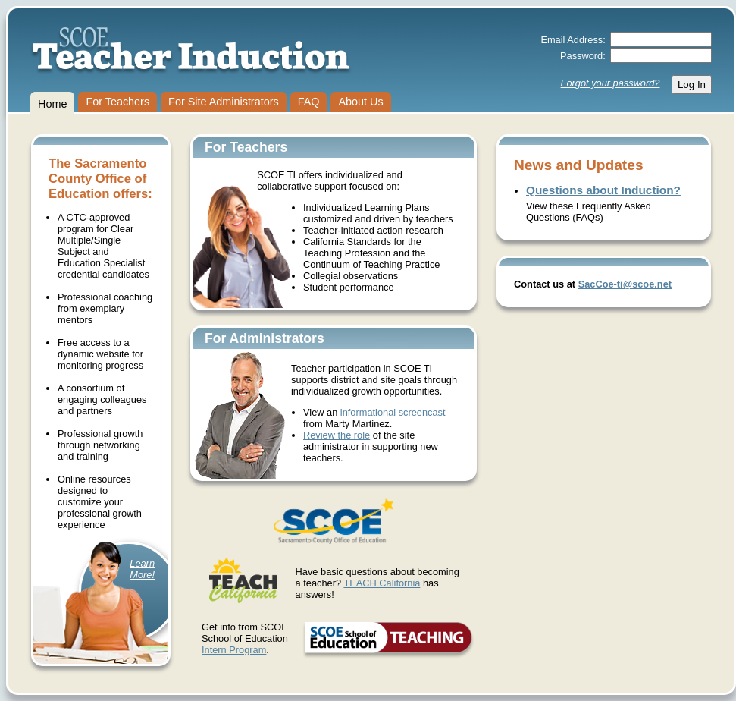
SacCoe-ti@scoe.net (625, 284)
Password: (583, 55)
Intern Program (234, 649)
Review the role (336, 435)
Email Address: (572, 40)
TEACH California (381, 583)
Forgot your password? (610, 83)
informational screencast (393, 412)
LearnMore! (142, 569)
